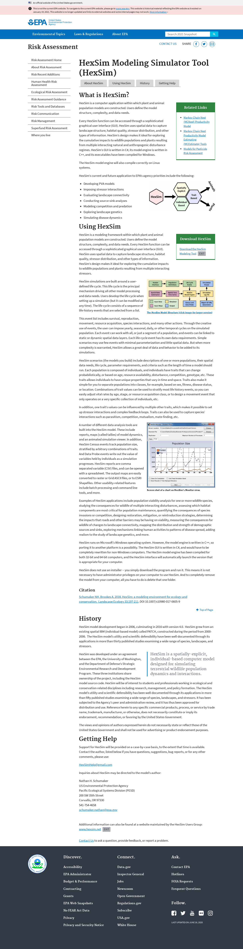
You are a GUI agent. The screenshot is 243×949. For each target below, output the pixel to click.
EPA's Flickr (201, 913)
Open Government (131, 896)
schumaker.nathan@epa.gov (98, 810)
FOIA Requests (182, 881)
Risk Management (43, 121)
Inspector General (130, 874)
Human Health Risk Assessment (44, 83)
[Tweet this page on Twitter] (204, 44)
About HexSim (93, 83)
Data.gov (124, 867)
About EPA (120, 34)
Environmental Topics (48, 34)
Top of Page (206, 610)
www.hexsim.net (90, 829)
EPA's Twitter (183, 913)
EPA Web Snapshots (78, 903)
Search (214, 34)
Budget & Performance (80, 881)
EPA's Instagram (210, 913)
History (145, 83)
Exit (201, 253)
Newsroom (125, 889)
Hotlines (177, 874)
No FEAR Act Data (76, 910)
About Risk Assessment (46, 67)
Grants (68, 896)
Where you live (40, 135)
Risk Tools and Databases (48, 106)
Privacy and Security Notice (83, 925)
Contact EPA (180, 867)
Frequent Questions (186, 889)
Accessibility (72, 867)
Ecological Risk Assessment (49, 92)
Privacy (68, 918)
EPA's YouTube (192, 913)
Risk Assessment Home (46, 60)
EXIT (106, 829)
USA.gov (123, 918)
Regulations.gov (129, 903)
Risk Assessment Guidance (48, 99)
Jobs (120, 881)
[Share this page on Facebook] (196, 44)
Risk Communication (45, 114)
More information (158, 11)
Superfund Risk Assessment (49, 128)
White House (126, 925)
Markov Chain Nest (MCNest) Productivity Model (197, 122)
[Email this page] (212, 44)
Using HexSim (121, 83)
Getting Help (167, 83)
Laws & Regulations (88, 34)
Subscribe (124, 910)
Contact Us (168, 44)
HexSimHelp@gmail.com (95, 765)
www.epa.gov (122, 8)
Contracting (72, 889)
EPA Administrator (77, 874)
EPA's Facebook (173, 913)
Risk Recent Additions (45, 74)
